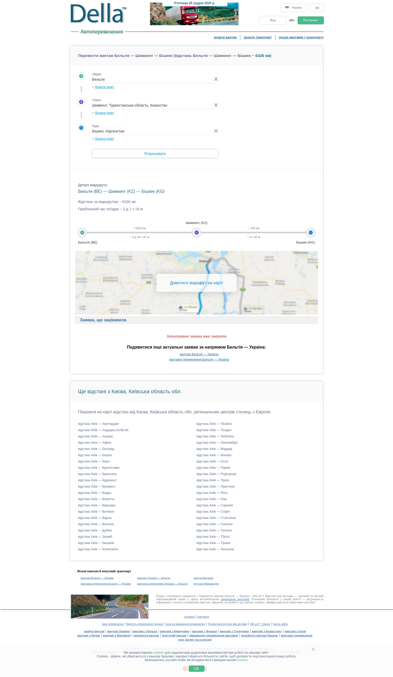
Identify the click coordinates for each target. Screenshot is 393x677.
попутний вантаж (174, 635)
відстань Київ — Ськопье (215, 524)
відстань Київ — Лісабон (214, 424)
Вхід (273, 20)
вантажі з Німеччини (174, 631)
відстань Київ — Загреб (95, 537)
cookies (159, 653)
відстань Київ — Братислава (98, 468)
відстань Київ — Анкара (95, 436)
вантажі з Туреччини (234, 631)
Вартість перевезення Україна (144, 624)
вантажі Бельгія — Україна (199, 354)
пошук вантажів (203, 577)
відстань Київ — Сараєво (215, 505)
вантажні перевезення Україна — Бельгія (162, 583)
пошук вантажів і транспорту (301, 37)
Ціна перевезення (113, 624)
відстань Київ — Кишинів (96, 543)
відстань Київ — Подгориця (216, 474)
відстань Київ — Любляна (215, 436)
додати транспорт (258, 37)
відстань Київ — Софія (213, 511)
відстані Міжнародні (206, 583)
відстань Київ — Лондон (214, 430)
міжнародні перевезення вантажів (213, 635)
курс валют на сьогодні (195, 639)
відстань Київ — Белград (96, 449)
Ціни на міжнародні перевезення (185, 624)
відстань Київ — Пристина (216, 486)
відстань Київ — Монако (214, 455)
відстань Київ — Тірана (213, 543)
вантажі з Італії (295, 631)
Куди (95, 126)
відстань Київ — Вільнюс (96, 524)
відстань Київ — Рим (212, 499)
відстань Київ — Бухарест (96, 486)
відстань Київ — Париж (213, 468)
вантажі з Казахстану (267, 631)
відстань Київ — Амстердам (98, 424)
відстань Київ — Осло (212, 461)
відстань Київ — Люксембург (217, 442)
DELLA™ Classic (260, 624)
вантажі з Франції (204, 631)
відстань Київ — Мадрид (214, 449)
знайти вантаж (94, 631)
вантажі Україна (118, 631)
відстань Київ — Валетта (96, 499)
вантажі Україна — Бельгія (153, 577)
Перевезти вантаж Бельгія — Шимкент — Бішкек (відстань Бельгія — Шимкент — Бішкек (164, 55)
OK (196, 669)
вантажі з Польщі (145, 631)
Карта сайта (280, 624)
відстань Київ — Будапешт (97, 480)
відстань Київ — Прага (213, 480)
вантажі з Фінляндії (117, 635)
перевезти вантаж (146, 635)
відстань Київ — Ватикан (96, 511)
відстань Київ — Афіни (94, 442)
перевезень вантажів (235, 599)
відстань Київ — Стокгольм (216, 518)
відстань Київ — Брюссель (97, 474)
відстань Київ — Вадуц (94, 493)
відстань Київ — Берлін (95, 455)
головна (189, 616)
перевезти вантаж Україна (259, 635)
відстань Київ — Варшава (96, 505)
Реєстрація (310, 20)
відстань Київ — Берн (93, 461)
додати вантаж (225, 37)
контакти (203, 616)
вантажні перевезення (296, 635)
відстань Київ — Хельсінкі (215, 549)
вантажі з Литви (88, 635)
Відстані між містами (279, 596)
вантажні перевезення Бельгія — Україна (199, 359)
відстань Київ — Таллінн (214, 530)
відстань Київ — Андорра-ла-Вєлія (103, 430)
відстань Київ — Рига (212, 493)
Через (96, 100)
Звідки (96, 74)
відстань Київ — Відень (95, 518)
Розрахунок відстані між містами (227, 624)
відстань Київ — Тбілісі (213, 537)
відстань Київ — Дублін (95, 530)
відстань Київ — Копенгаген (98, 549)
